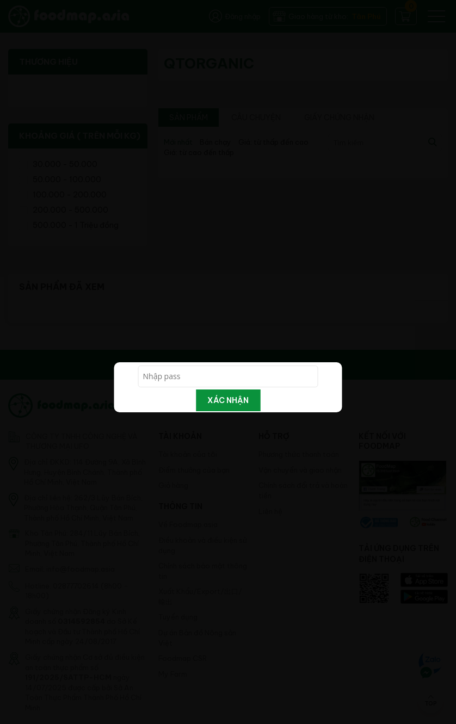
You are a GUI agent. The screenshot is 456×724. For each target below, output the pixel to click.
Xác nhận (228, 400)
